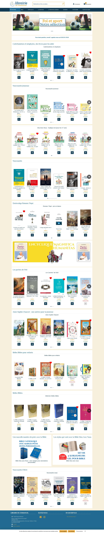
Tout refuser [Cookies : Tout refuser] (71, 531)
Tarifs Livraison (16, 526)
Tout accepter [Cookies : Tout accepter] (63, 531)
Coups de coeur (86, 9)
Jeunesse (65, 9)
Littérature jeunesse (53, 9)
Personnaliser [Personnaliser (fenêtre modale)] (79, 531)
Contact (14, 524)
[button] (14, 24)
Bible (22, 9)
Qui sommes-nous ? (71, 516)
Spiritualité (31, 9)
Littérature (41, 9)
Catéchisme (75, 9)
